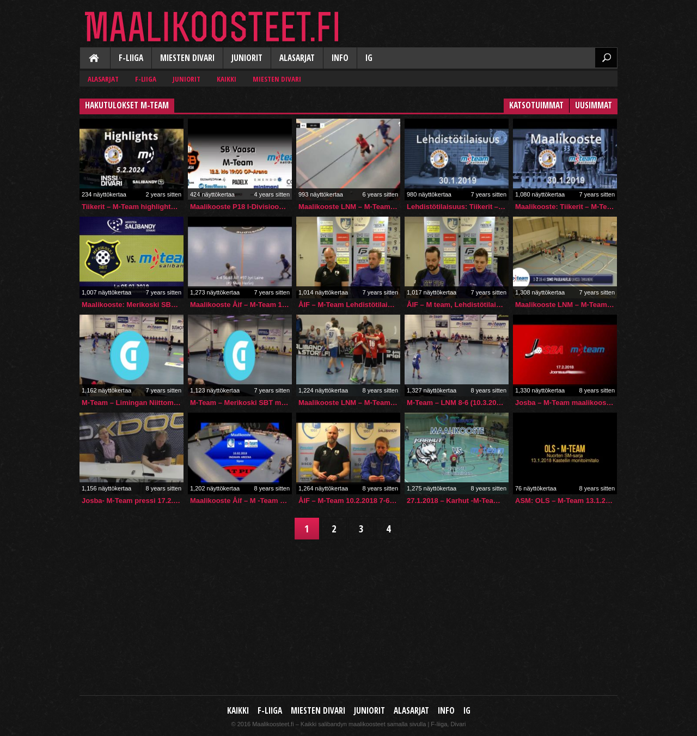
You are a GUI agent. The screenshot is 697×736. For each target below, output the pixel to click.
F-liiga (131, 58)
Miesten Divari (187, 58)
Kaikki (95, 58)
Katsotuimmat (536, 105)
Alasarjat (297, 58)
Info (340, 58)
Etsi (606, 58)
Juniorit (246, 58)
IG (368, 58)
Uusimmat (593, 105)
